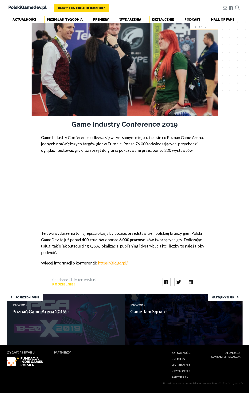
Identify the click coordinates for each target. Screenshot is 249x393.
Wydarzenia (130, 19)
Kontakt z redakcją (225, 356)
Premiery (101, 19)
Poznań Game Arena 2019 (24, 295)
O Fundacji (232, 352)
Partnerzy (180, 377)
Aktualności (24, 19)
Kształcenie (163, 19)
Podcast (192, 19)
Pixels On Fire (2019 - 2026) (227, 383)
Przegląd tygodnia (65, 19)
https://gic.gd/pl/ (113, 262)
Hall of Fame (222, 19)
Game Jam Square (136, 295)
